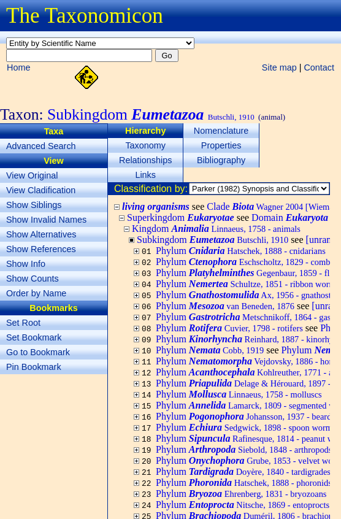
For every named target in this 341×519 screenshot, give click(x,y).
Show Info (25, 264)
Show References (41, 249)
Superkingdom (180, 217)
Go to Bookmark (38, 352)
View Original (32, 175)
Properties (221, 145)
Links (145, 175)
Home (18, 67)
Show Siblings (33, 205)
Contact (319, 67)
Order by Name (36, 293)
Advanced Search (41, 146)
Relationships (145, 160)
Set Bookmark (33, 337)
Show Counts (32, 278)
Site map (279, 67)
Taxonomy (145, 145)
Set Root (23, 323)
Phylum (241, 250)
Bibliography (221, 160)
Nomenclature (221, 131)
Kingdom (216, 228)
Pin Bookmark (33, 367)
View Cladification (40, 190)
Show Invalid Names (46, 220)
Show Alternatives (41, 234)
